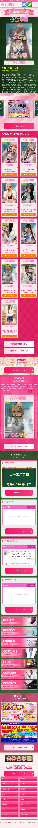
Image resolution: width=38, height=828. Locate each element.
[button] (2, 108)
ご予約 (3, 799)
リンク (3, 809)
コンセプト (24, 779)
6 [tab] (22, 441)
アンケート (5, 814)
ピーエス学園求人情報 (19, 747)
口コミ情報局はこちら (19, 571)
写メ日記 (4, 804)
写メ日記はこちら (18, 531)
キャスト (23, 784)
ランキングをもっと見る (19, 370)
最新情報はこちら (18, 493)
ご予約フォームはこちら (19, 774)
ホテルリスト (24, 804)
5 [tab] (19, 441)
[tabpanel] (19, 416)
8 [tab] (28, 441)
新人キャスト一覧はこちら (19, 446)
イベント (23, 794)
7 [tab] (25, 441)
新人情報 (23, 789)
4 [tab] (16, 441)
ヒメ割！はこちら (18, 609)
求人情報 (23, 809)
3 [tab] (13, 441)
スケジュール (5, 789)
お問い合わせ (24, 814)
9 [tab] (31, 441)
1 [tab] (7, 441)
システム (4, 784)
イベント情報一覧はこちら (19, 126)
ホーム (3, 779)
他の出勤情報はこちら (19, 344)
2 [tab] (10, 441)
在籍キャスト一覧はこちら (19, 351)
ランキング (24, 799)
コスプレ (4, 794)
